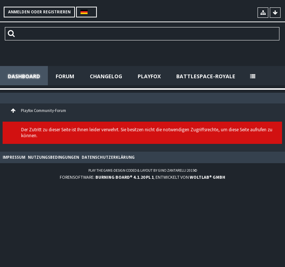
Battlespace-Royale (205, 76)
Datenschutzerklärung (108, 157)
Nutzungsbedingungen (53, 157)
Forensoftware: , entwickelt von (142, 177)
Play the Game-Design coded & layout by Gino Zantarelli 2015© (142, 170)
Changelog (106, 76)
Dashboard (24, 76)
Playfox (149, 76)
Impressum (14, 157)
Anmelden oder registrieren (39, 11)
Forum (65, 76)
